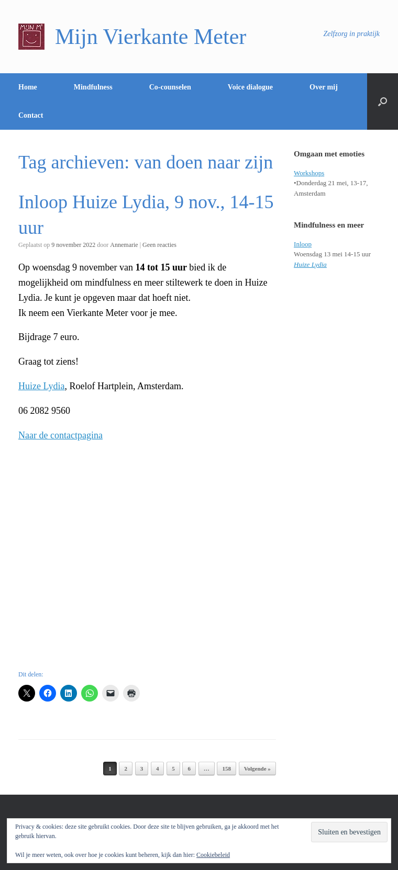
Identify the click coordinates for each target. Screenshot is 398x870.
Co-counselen (170, 87)
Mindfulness (93, 87)
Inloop (303, 244)
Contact (30, 115)
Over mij (323, 87)
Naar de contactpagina (60, 435)
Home (27, 87)
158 (226, 768)
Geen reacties (159, 244)
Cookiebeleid (213, 854)
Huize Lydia (41, 386)
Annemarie (124, 244)
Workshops (309, 173)
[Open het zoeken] (382, 101)
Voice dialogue (250, 87)
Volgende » (257, 768)
